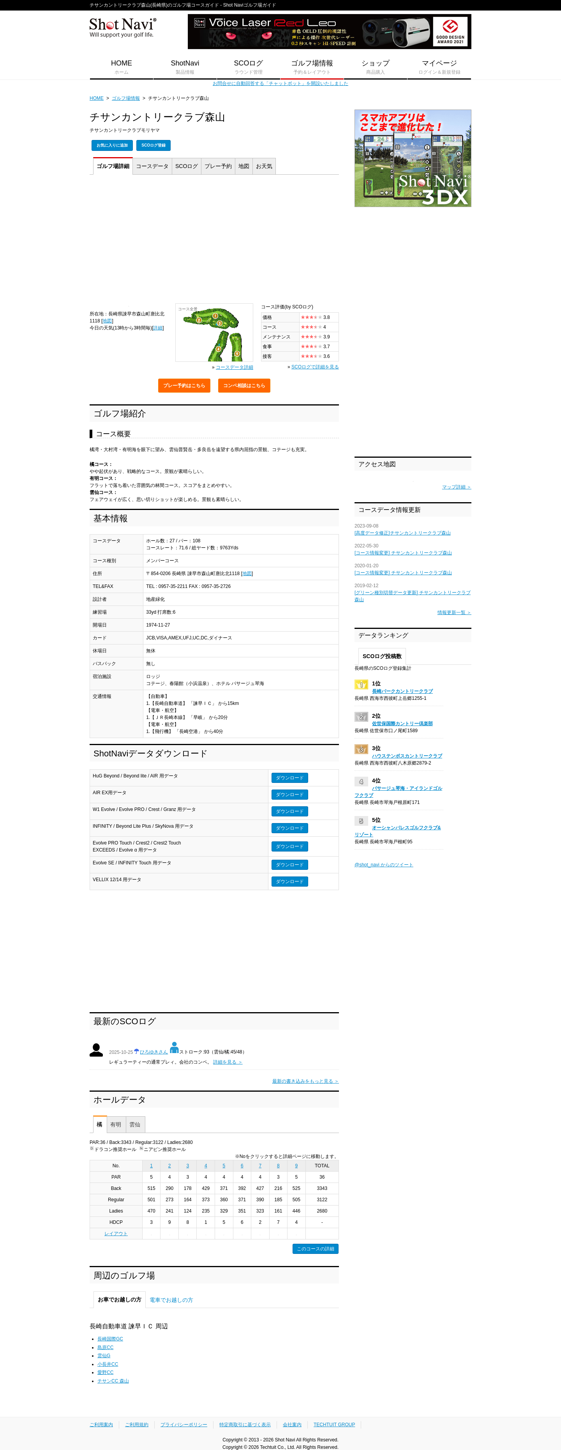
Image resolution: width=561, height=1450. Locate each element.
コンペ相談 (244, 385)
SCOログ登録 (153, 145)
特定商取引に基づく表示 (245, 1424)
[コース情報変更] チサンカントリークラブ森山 (403, 553)
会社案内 (292, 1424)
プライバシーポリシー (184, 1424)
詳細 (113, 166)
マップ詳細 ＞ (456, 487)
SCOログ (248, 67)
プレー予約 (184, 385)
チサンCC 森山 (113, 1381)
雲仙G (103, 1355)
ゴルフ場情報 (312, 67)
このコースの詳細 (315, 1249)
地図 (243, 166)
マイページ (439, 67)
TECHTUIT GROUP (334, 1424)
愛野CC (105, 1372)
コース (152, 166)
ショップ (375, 67)
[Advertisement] (214, 241)
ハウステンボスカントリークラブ (407, 756)
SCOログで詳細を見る (315, 367)
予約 (218, 166)
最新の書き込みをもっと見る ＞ (305, 1081)
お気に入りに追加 (112, 145)
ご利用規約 (136, 1424)
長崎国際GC (110, 1339)
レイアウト (116, 1233)
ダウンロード (290, 778)
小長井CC (107, 1364)
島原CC (105, 1347)
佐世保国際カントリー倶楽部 (402, 723)
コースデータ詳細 (234, 367)
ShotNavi (185, 67)
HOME (121, 67)
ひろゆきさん (154, 1052)
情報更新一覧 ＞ (454, 612)
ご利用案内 (101, 1424)
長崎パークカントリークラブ (402, 691)
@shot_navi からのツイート (384, 865)
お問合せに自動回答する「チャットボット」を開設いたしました (280, 83)
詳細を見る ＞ (227, 1062)
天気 (264, 166)
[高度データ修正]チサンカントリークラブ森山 (403, 533)
